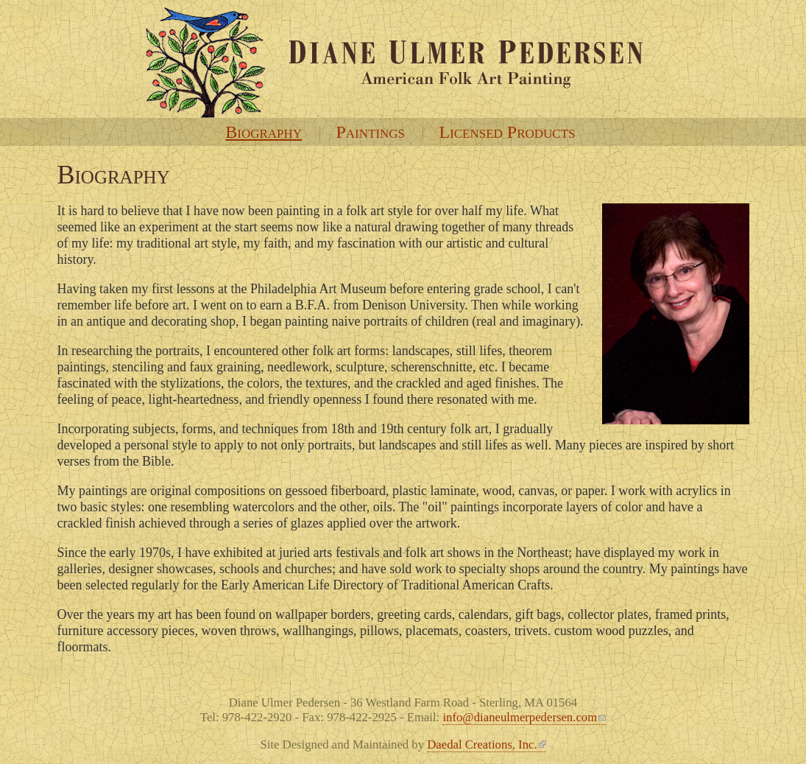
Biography (263, 131)
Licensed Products (507, 131)
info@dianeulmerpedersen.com (524, 717)
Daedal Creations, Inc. (486, 744)
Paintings (370, 131)
